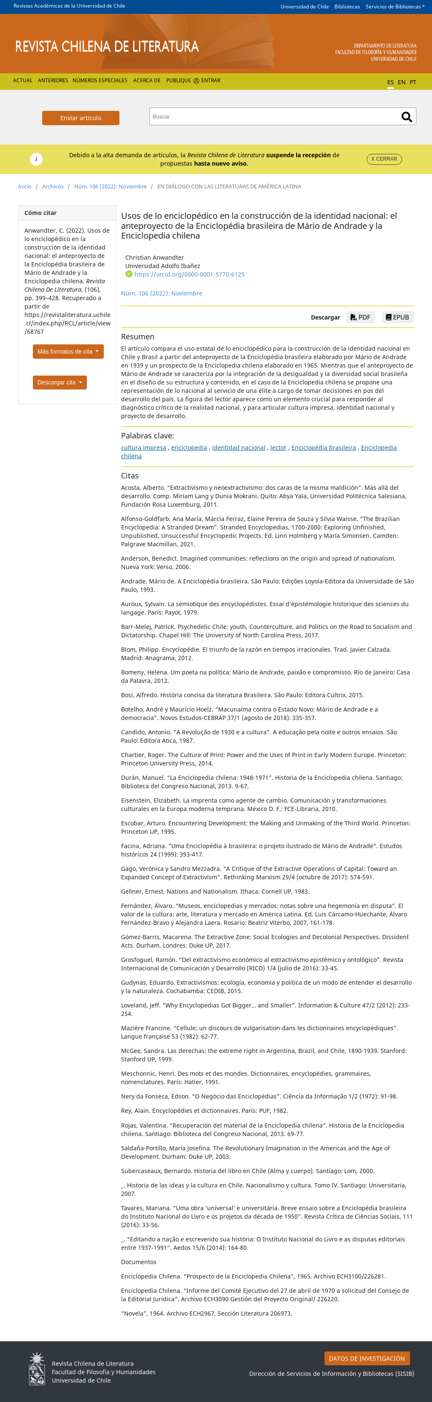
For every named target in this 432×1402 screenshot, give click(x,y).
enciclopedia (189, 447)
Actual (22, 80)
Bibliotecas (347, 6)
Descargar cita (57, 382)
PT (413, 82)
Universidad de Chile (305, 6)
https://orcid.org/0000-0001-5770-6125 (190, 274)
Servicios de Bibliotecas (393, 6)
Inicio (25, 186)
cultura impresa (143, 447)
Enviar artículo (80, 118)
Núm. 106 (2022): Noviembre (110, 186)
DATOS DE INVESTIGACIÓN (367, 1358)
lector (278, 447)
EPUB (397, 317)
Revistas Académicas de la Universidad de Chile (69, 5)
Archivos (53, 186)
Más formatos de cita (66, 351)
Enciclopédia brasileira (324, 447)
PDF (360, 317)
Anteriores (53, 80)
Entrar (210, 80)
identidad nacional (238, 447)
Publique (178, 80)
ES (390, 82)
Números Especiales (100, 80)
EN (402, 82)
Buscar (407, 117)
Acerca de (147, 80)
